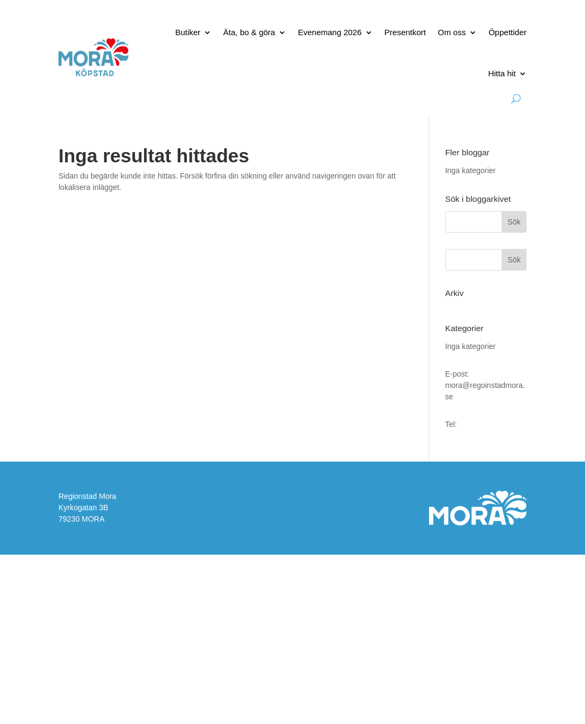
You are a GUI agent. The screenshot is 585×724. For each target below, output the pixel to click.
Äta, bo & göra (249, 32)
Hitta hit (502, 73)
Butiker (187, 32)
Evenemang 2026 (330, 32)
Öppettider (507, 32)
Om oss (452, 32)
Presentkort (405, 32)
